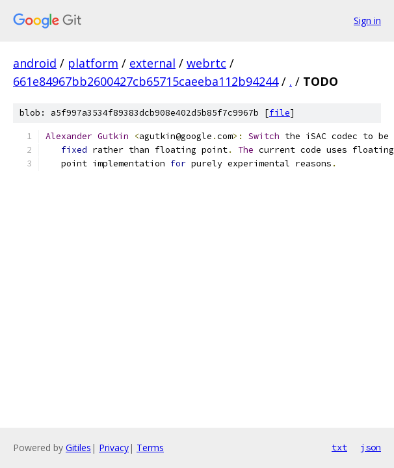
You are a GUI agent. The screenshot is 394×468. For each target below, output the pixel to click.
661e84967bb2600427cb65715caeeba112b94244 (145, 81)
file (279, 112)
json (370, 447)
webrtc (206, 63)
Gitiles (78, 447)
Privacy (114, 447)
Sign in (367, 20)
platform (93, 63)
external (152, 63)
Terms (150, 447)
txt (339, 447)
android (35, 63)
